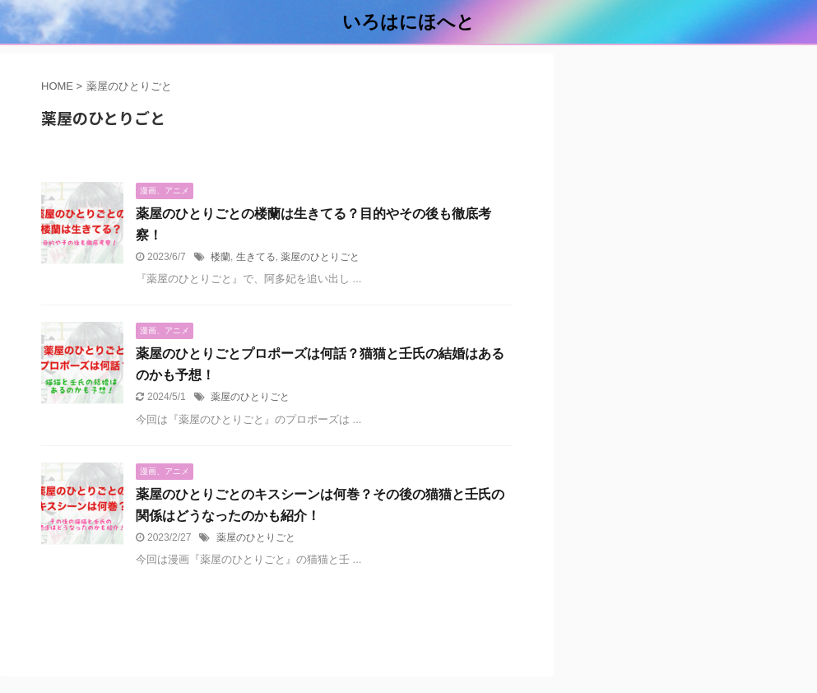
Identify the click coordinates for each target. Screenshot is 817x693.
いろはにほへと (408, 22)
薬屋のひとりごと (320, 257)
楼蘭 (220, 257)
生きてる (256, 257)
